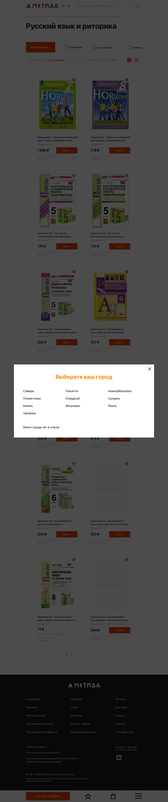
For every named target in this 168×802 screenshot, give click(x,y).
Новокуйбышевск (119, 391)
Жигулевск (73, 406)
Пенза (112, 406)
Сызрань (114, 398)
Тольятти (72, 391)
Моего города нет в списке (41, 427)
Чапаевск (29, 413)
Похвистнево (32, 398)
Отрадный (73, 398)
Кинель (28, 406)
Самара (28, 391)
